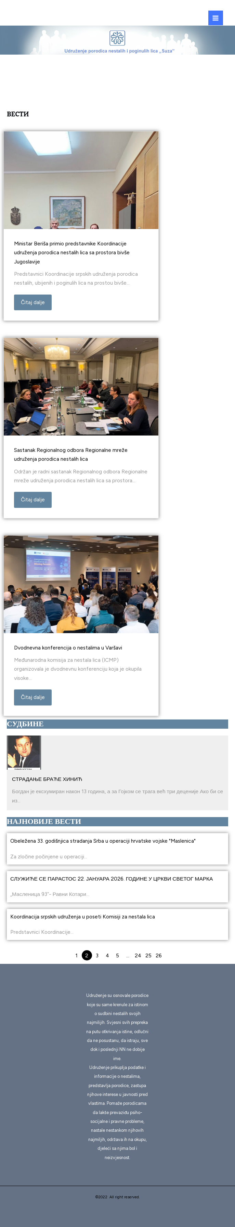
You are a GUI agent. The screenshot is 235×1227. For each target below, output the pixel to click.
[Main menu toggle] (215, 18)
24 (138, 955)
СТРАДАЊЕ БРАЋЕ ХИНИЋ (47, 779)
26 (159, 955)
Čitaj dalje (33, 302)
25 (148, 955)
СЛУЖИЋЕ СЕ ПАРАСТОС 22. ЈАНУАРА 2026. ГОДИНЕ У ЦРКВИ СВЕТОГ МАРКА (111, 878)
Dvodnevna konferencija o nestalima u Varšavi (68, 647)
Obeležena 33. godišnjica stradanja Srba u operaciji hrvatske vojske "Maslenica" (103, 841)
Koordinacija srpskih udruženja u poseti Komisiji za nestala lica (82, 916)
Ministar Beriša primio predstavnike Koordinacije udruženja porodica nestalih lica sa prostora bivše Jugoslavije (72, 252)
